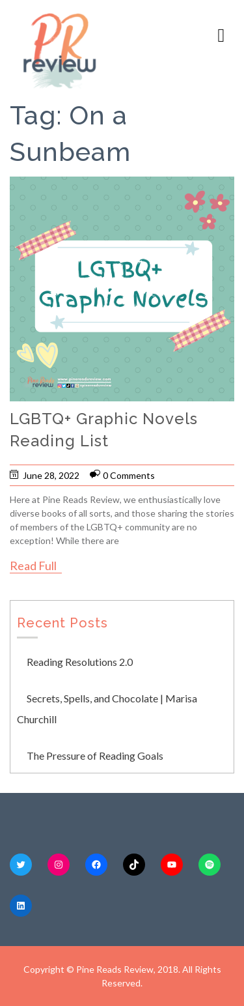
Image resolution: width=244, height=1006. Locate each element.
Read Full (33, 565)
